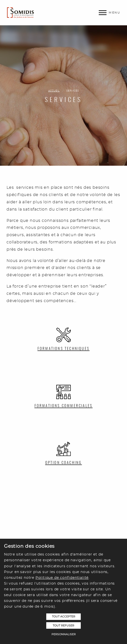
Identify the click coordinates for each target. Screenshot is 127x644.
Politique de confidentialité (62, 578)
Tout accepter (63, 616)
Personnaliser (64, 634)
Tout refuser (63, 625)
